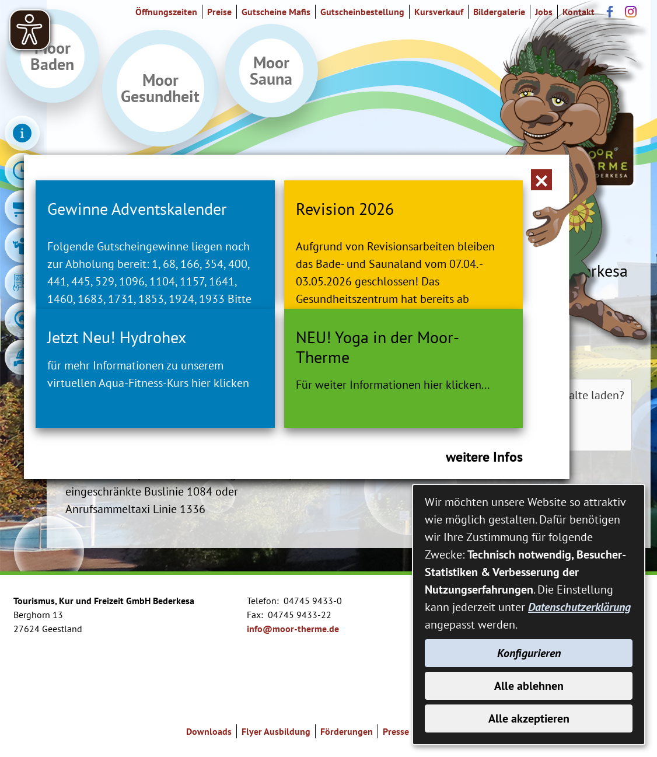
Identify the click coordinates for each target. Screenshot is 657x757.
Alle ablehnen (529, 685)
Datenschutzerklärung (579, 607)
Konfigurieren (529, 653)
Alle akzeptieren (528, 718)
